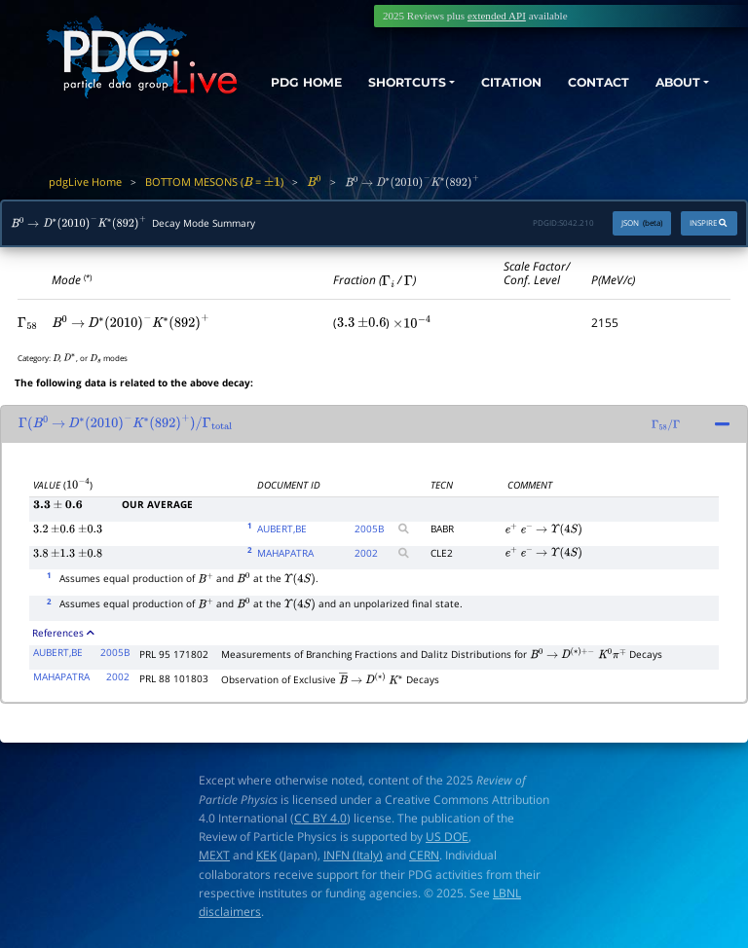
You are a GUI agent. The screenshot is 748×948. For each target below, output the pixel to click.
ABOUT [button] (673, 80)
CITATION (498, 80)
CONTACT (589, 80)
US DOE (447, 836)
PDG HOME (291, 97)
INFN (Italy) (353, 855)
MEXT (214, 855)
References (63, 632)
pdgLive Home (85, 181)
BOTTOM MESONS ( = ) (214, 181)
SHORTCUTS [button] (386, 80)
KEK (266, 855)
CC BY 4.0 (320, 818)
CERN (424, 855)
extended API (497, 15)
